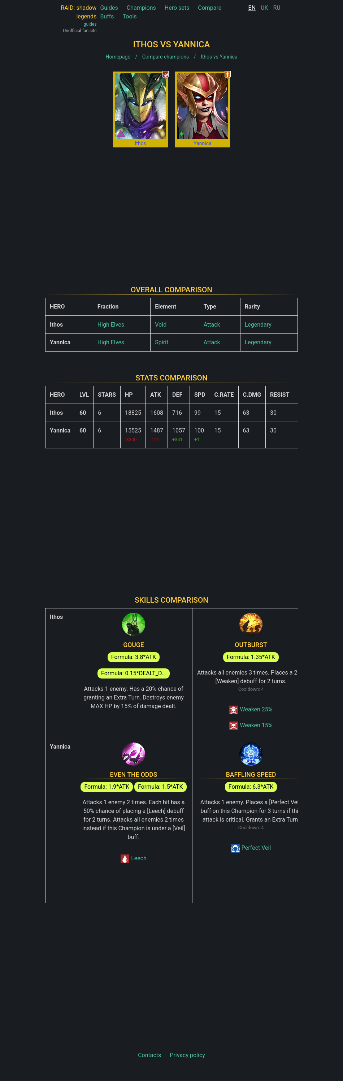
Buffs (107, 16)
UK (264, 7)
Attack (212, 324)
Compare (209, 7)
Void (160, 324)
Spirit (161, 342)
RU (276, 7)
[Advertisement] (171, 210)
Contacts (149, 1055)
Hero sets (177, 7)
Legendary (258, 324)
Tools (130, 16)
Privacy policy (187, 1055)
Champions (141, 7)
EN (252, 7)
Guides (109, 7)
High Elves (110, 324)
